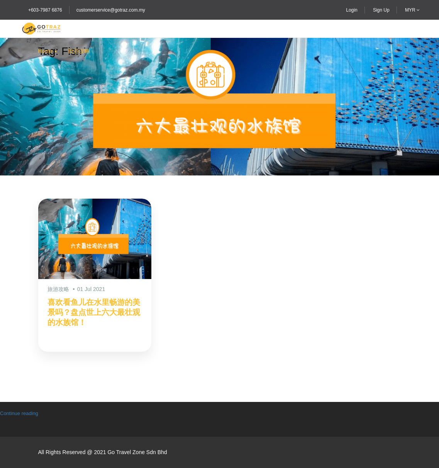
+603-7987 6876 (45, 10)
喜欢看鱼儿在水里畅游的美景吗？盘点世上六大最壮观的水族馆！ (93, 312)
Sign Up (381, 10)
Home (45, 51)
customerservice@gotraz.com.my (110, 10)
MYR (412, 10)
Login (351, 10)
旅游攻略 (79, 51)
